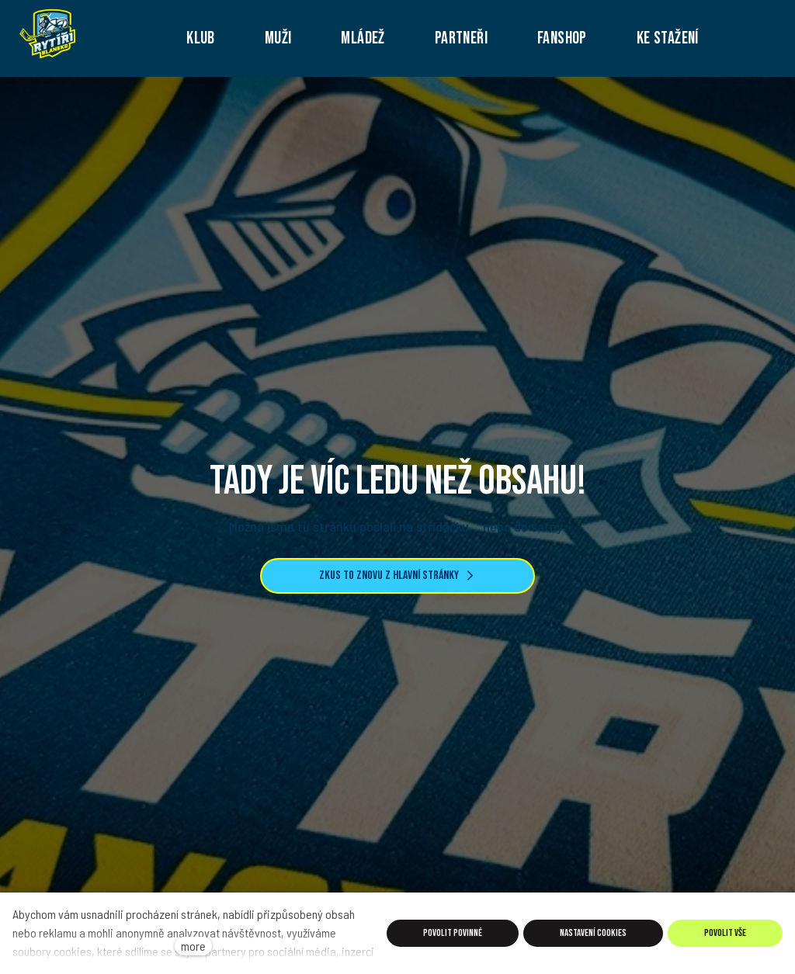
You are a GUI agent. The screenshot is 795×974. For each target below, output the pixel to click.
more (193, 945)
